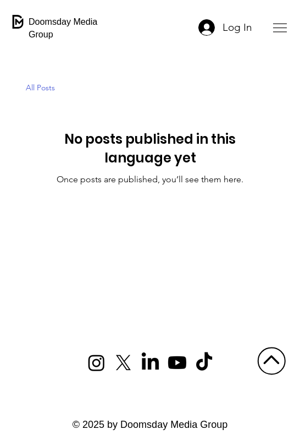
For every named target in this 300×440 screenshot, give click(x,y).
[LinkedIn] (150, 362)
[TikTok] (204, 362)
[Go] (271, 360)
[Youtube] (177, 362)
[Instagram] (96, 362)
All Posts (40, 88)
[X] (123, 362)
